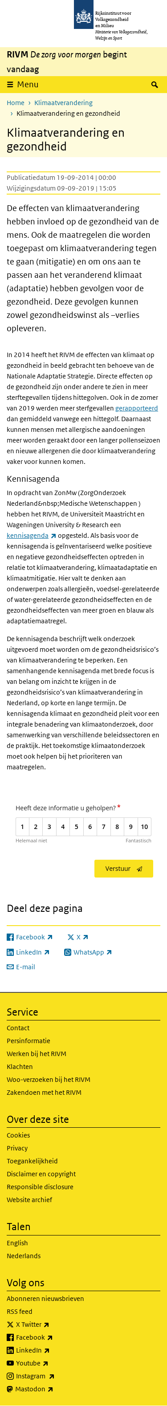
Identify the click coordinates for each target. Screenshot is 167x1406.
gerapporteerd (136, 408)
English (17, 1243)
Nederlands (24, 1256)
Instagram (55, 1376)
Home (15, 102)
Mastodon (54, 1389)
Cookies (18, 1135)
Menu (28, 84)
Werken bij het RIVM (36, 1053)
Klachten (20, 1066)
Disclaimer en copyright (41, 1174)
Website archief (29, 1199)
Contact (18, 1028)
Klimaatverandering (63, 102)
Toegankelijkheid (32, 1161)
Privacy (17, 1148)
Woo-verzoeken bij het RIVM (48, 1079)
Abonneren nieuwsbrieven (45, 1298)
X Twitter (52, 1324)
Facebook (54, 1337)
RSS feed (20, 1311)
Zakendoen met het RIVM (44, 1092)
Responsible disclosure (40, 1187)
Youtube (52, 1363)
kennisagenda (32, 535)
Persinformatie (28, 1040)
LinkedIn (52, 1350)
